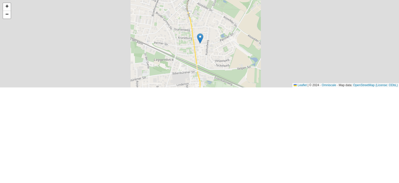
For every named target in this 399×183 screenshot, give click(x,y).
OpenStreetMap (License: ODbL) (375, 85)
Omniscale (329, 85)
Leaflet (300, 85)
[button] (200, 38)
